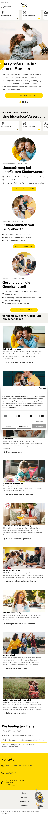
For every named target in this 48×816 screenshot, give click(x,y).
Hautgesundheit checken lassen (19, 624)
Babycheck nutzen (13, 452)
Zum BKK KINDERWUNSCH (24, 189)
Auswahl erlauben (24, 426)
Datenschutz (24, 801)
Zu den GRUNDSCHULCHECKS (24, 310)
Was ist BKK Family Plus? (24, 95)
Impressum (24, 806)
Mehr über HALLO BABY (24, 246)
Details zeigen (39, 421)
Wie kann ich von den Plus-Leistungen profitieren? (21, 740)
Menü (5, 3)
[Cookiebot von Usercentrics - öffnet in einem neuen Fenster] (39, 388)
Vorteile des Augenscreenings (18, 495)
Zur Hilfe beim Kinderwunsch (18, 363)
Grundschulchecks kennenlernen (19, 581)
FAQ (24, 793)
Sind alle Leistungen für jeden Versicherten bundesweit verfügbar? (18, 746)
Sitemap (24, 797)
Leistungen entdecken (14, 713)
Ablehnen (9, 426)
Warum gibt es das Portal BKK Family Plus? (18, 735)
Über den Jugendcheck (15, 669)
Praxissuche (6, 7)
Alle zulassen (39, 426)
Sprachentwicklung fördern (17, 539)
